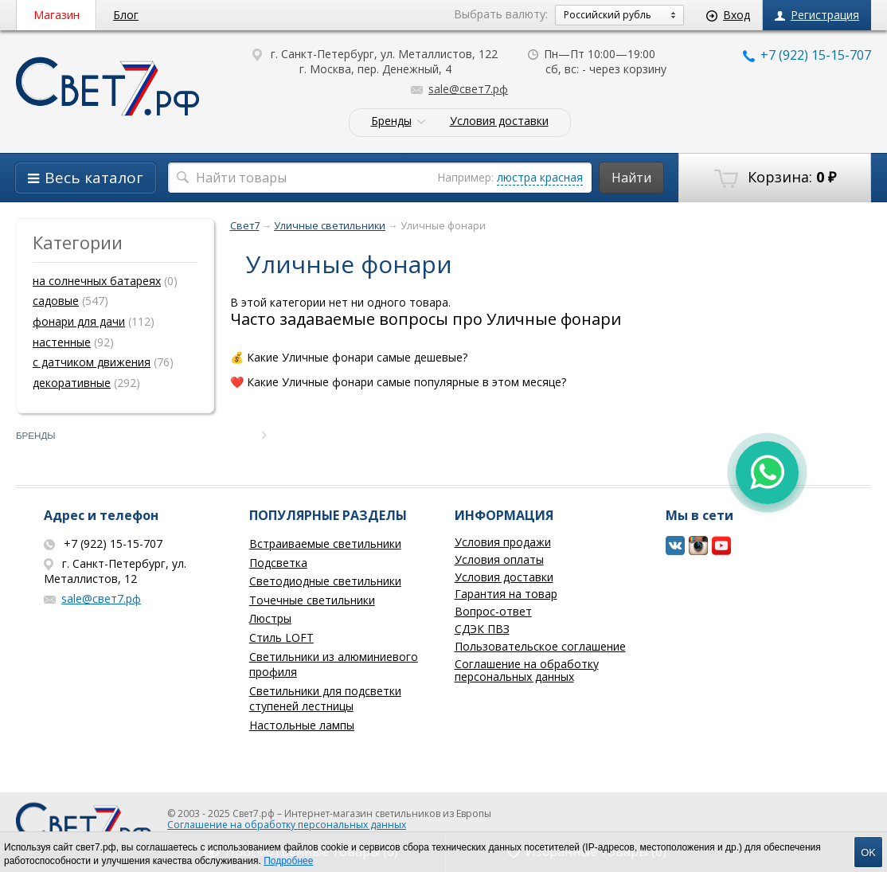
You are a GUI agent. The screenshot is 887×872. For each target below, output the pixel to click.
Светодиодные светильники (325, 581)
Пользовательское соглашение (540, 646)
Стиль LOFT (281, 637)
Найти (631, 177)
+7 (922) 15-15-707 (807, 55)
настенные (62, 342)
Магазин (56, 14)
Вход (728, 14)
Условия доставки (499, 121)
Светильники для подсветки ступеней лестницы (325, 698)
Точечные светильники (312, 600)
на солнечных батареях (97, 280)
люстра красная (540, 177)
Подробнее (288, 860)
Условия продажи (503, 541)
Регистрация (817, 14)
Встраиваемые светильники (325, 543)
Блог (126, 14)
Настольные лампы (301, 725)
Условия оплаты (499, 559)
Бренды (391, 121)
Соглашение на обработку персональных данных (527, 670)
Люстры (270, 618)
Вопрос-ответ (493, 611)
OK (868, 852)
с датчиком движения (91, 362)
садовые (56, 300)
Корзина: (775, 177)
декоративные (72, 382)
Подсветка (278, 562)
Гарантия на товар (506, 593)
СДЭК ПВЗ (482, 628)
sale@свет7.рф (459, 88)
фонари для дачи (79, 321)
